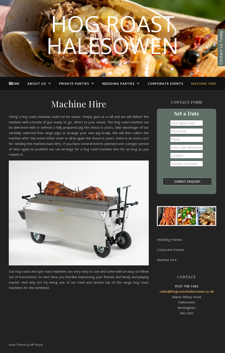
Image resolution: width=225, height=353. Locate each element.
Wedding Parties (118, 83)
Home (14, 83)
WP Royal (36, 345)
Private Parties (74, 83)
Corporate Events (165, 83)
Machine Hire (203, 83)
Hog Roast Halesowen (112, 34)
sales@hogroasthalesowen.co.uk (187, 291)
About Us (36, 83)
